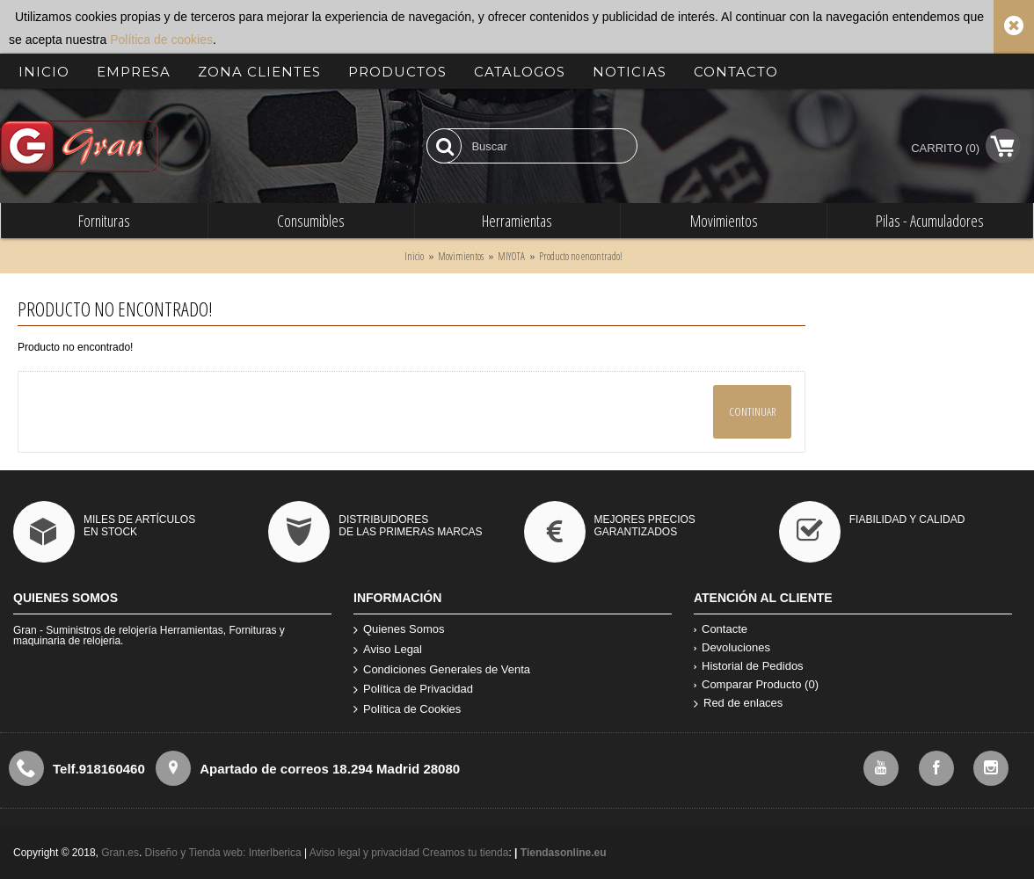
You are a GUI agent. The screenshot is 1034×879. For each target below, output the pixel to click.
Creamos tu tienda (465, 852)
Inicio (414, 256)
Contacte (720, 629)
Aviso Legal (387, 650)
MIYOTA (511, 256)
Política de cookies (161, 40)
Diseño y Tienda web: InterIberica (223, 852)
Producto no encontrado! (581, 256)
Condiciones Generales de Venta (441, 670)
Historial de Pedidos (749, 665)
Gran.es (120, 852)
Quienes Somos (399, 629)
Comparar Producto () (756, 684)
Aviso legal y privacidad (366, 852)
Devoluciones (732, 647)
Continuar (752, 411)
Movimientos (461, 256)
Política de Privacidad (413, 689)
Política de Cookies (407, 709)
